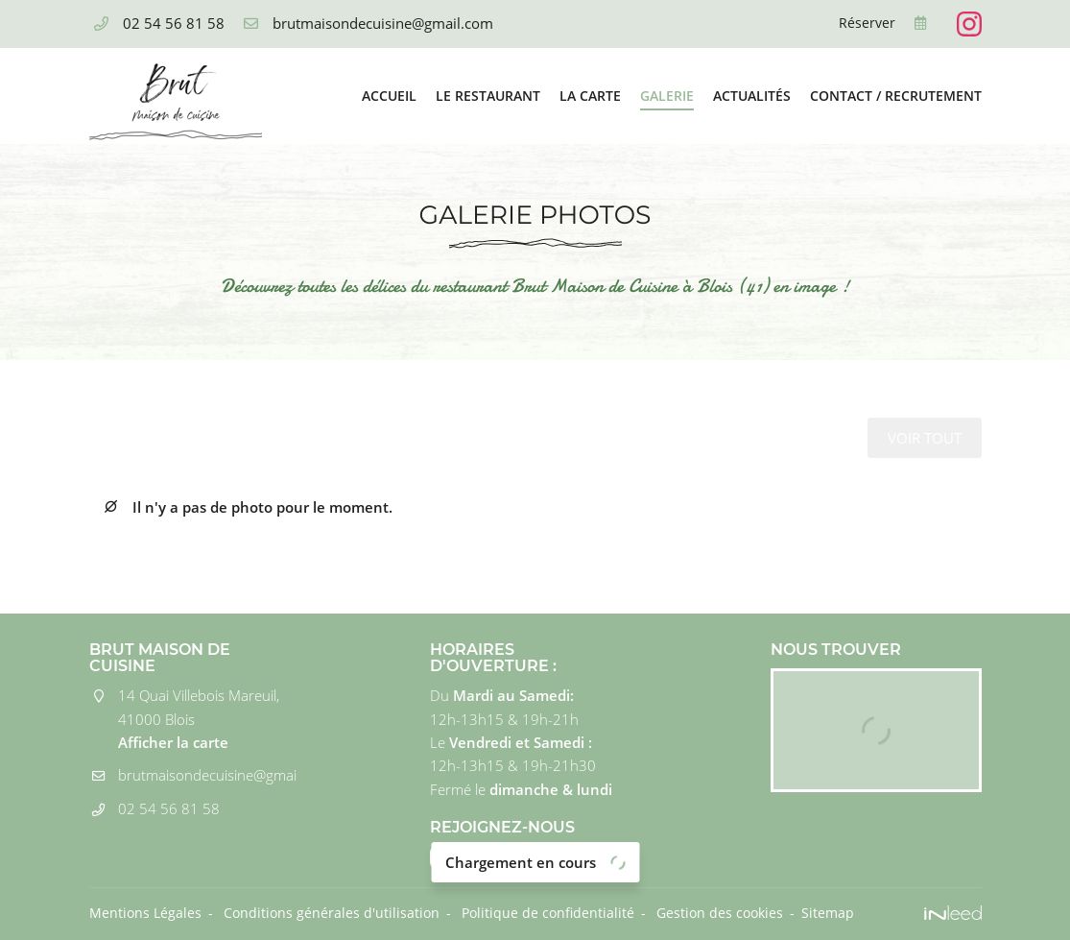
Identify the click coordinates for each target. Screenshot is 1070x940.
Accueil (389, 95)
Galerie (667, 95)
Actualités (752, 95)
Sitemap (827, 913)
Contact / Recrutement (896, 95)
